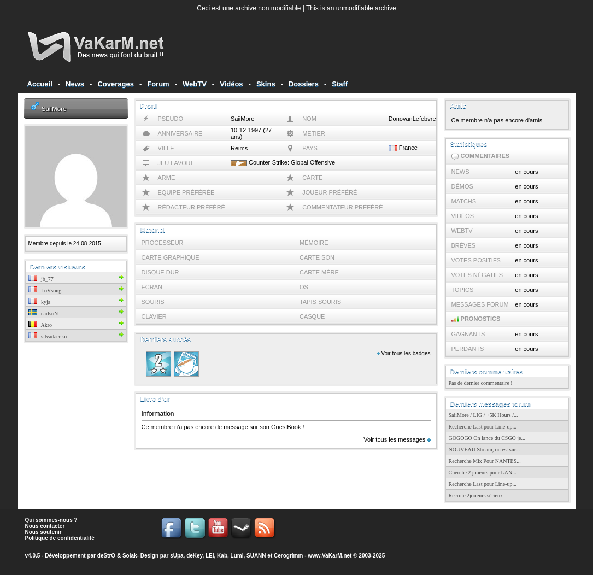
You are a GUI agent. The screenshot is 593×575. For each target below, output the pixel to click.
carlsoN (43, 313)
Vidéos (231, 84)
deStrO (106, 556)
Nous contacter (45, 526)
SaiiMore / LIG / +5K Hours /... (483, 415)
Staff (340, 84)
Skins (265, 84)
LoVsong (45, 291)
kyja (39, 302)
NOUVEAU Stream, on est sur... (484, 450)
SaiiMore (54, 108)
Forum (158, 84)
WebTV (195, 84)
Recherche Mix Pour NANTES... (485, 461)
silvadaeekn (47, 336)
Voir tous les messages (396, 439)
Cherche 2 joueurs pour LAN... (482, 473)
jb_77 (41, 279)
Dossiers (304, 84)
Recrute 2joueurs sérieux (476, 495)
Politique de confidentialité (60, 538)
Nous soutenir (43, 532)
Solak (129, 556)
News (75, 84)
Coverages (115, 84)
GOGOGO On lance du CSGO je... (487, 438)
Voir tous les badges (404, 353)
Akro (40, 325)
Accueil (39, 84)
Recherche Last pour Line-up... (482, 427)
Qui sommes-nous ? (51, 520)
